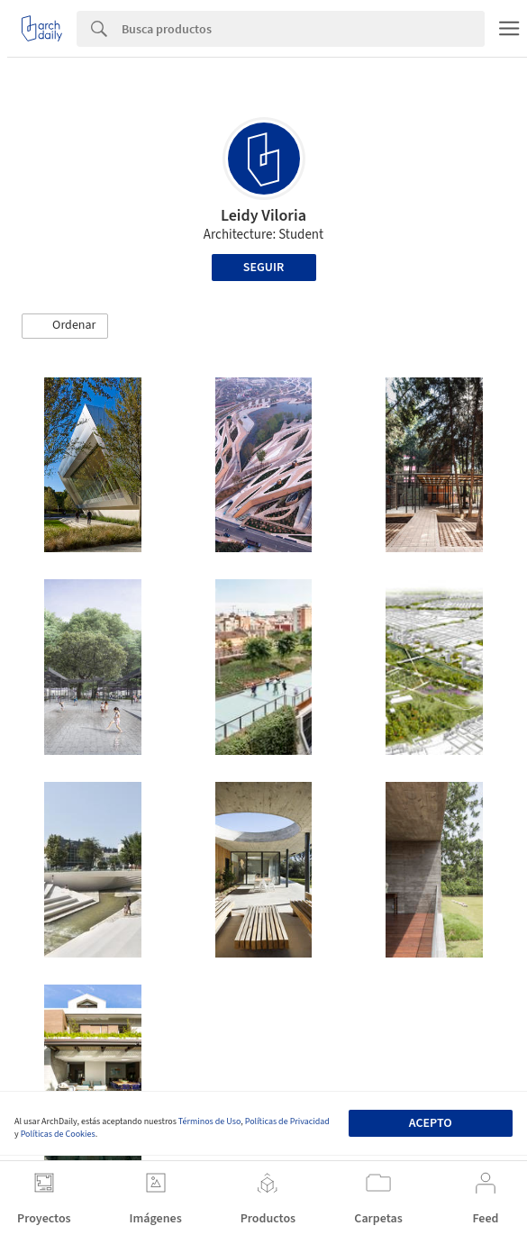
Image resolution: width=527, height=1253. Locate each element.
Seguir (263, 268)
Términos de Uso (209, 1121)
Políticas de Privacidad (287, 1121)
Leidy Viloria (263, 215)
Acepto (430, 1123)
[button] (65, 326)
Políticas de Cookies (58, 1134)
